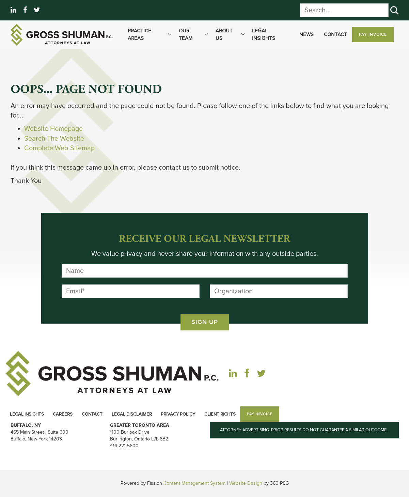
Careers (63, 414)
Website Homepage (53, 129)
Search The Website (54, 139)
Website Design (245, 483)
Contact (335, 34)
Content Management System (194, 483)
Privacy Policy (178, 414)
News (306, 34)
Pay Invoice (373, 34)
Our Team (194, 34)
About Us (231, 34)
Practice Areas (150, 34)
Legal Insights (263, 34)
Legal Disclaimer (132, 414)
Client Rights (220, 414)
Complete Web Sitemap (60, 148)
